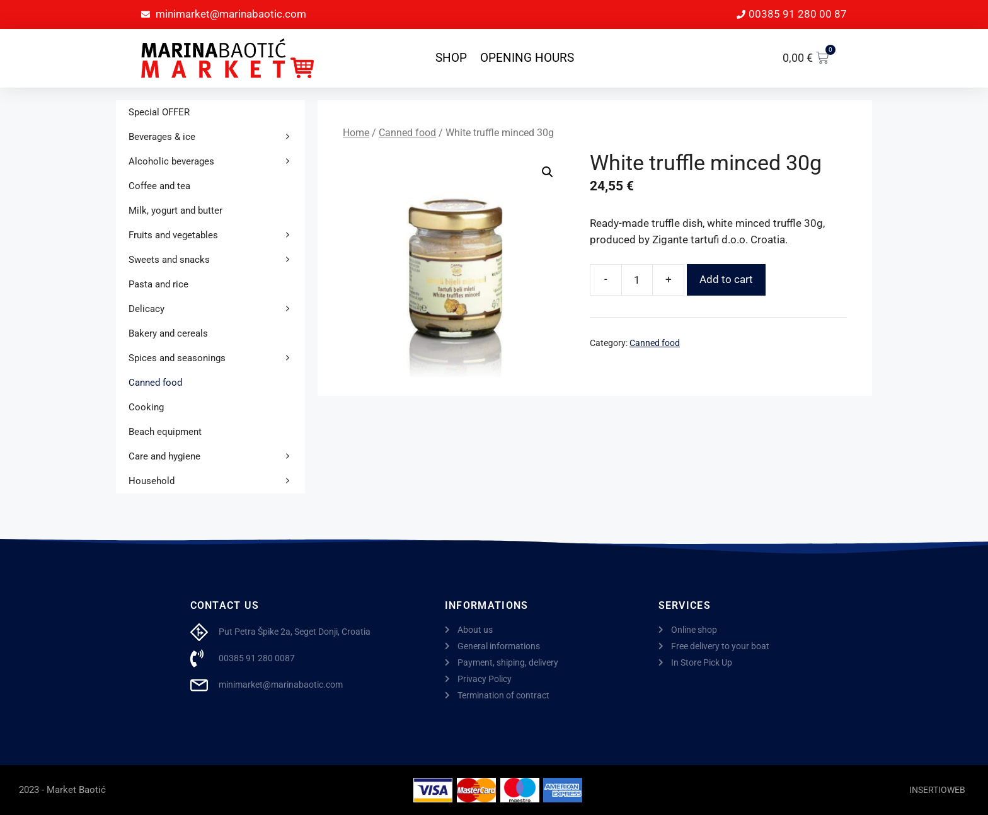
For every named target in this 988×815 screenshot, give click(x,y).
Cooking (146, 407)
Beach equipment (165, 431)
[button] (547, 172)
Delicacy (217, 309)
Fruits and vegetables (217, 235)
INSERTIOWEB (937, 790)
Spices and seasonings (217, 358)
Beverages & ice (217, 137)
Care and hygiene (217, 456)
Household (217, 481)
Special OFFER (159, 112)
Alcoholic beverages (217, 161)
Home (356, 133)
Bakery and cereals (168, 333)
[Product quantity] (637, 280)
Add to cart (726, 279)
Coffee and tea (159, 186)
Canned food (407, 133)
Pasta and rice (158, 284)
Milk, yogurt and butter (175, 210)
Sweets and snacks (217, 260)
